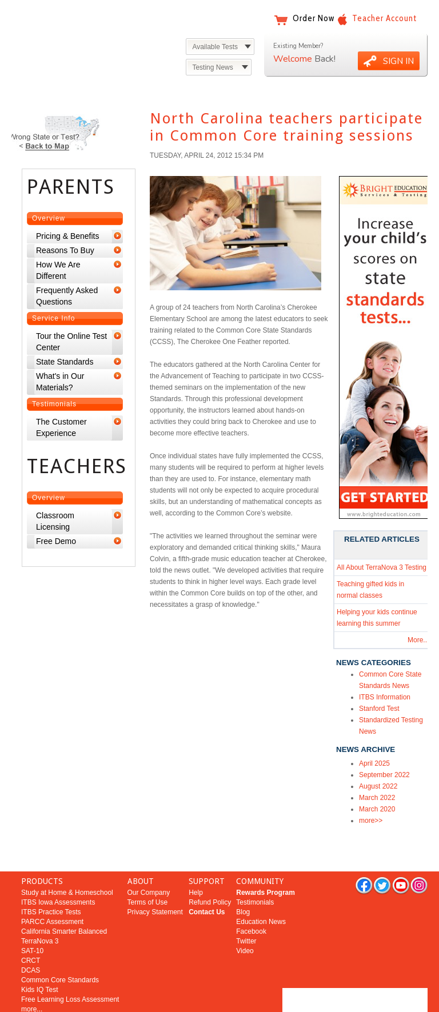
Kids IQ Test (39, 961)
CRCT (30, 931)
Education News (261, 893)
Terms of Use (147, 873)
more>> (370, 821)
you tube (401, 856)
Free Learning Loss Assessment (70, 970)
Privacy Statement (155, 883)
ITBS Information (384, 697)
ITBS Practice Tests (51, 883)
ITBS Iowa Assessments (58, 873)
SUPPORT (207, 852)
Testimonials (54, 404)
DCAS (30, 941)
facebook (363, 856)
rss (419, 856)
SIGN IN (398, 61)
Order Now (313, 18)
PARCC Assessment (52, 893)
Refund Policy (210, 873)
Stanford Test (379, 709)
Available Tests (215, 47)
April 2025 (374, 763)
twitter (382, 856)
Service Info (53, 318)
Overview (48, 218)
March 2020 (377, 809)
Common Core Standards (60, 951)
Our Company (148, 863)
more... (31, 980)
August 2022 (378, 786)
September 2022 (384, 775)
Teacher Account (384, 18)
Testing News (212, 67)
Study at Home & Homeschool (67, 863)
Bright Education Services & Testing (82, 27)
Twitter (246, 912)
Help (196, 863)
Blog (243, 883)
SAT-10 (32, 922)
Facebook (251, 902)
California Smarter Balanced (64, 902)
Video (244, 922)
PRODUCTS (42, 852)
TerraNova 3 (39, 912)
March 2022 (377, 798)
